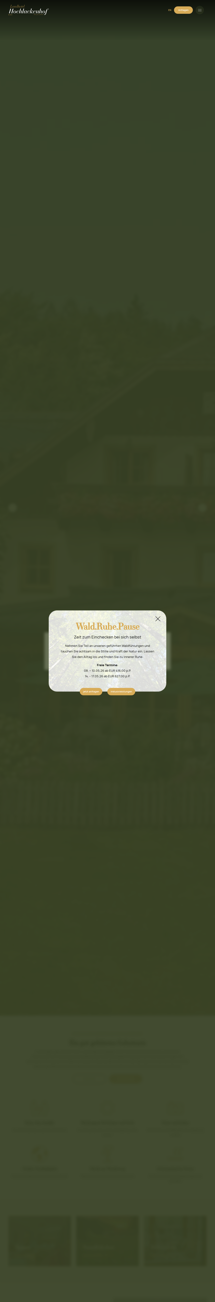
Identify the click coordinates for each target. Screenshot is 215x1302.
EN (169, 10)
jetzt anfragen (91, 691)
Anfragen (183, 10)
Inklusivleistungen (121, 691)
